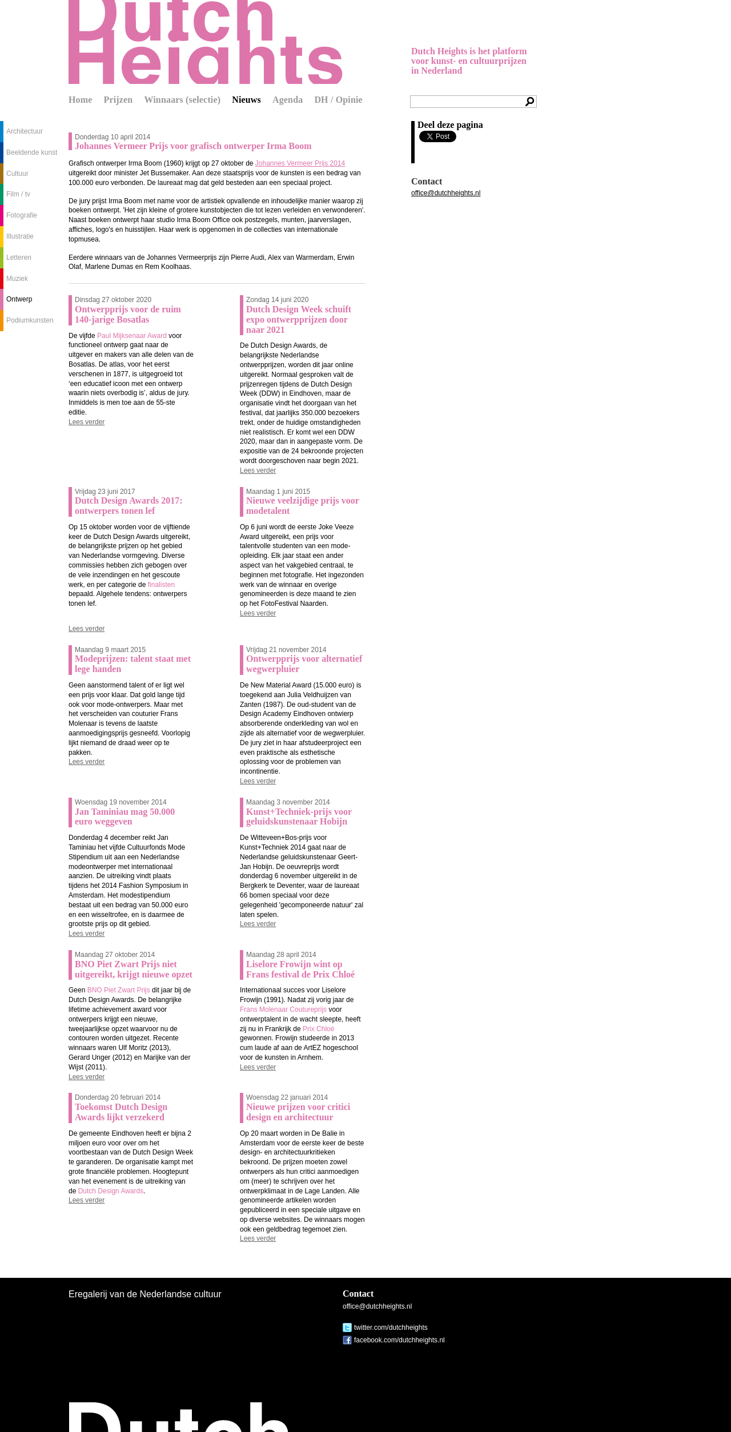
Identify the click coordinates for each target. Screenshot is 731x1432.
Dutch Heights (206, 42)
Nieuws (246, 99)
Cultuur (17, 174)
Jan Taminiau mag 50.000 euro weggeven (125, 817)
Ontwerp (19, 299)
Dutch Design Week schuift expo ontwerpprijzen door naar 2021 (298, 319)
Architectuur (24, 131)
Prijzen (118, 99)
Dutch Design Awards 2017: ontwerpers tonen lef (129, 506)
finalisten (161, 585)
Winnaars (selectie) (182, 99)
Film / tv (18, 194)
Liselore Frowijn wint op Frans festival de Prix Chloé (300, 969)
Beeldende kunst (31, 152)
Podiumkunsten (30, 320)
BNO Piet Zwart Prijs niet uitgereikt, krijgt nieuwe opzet (133, 969)
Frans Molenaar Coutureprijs (283, 1009)
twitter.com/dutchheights (391, 1328)
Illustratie (20, 236)
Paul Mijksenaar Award (132, 336)
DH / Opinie (338, 99)
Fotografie (21, 215)
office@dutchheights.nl (445, 193)
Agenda (287, 99)
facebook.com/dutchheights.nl (399, 1340)
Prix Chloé (318, 1029)
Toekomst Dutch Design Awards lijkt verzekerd (121, 1112)
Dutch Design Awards (111, 1191)
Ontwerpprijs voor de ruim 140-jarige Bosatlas (128, 314)
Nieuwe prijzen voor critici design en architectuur (298, 1112)
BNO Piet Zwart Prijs (118, 990)
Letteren (18, 258)
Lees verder (87, 422)
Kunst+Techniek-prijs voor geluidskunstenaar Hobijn (299, 817)
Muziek (17, 279)
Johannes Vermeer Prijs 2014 (300, 163)
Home (81, 99)
